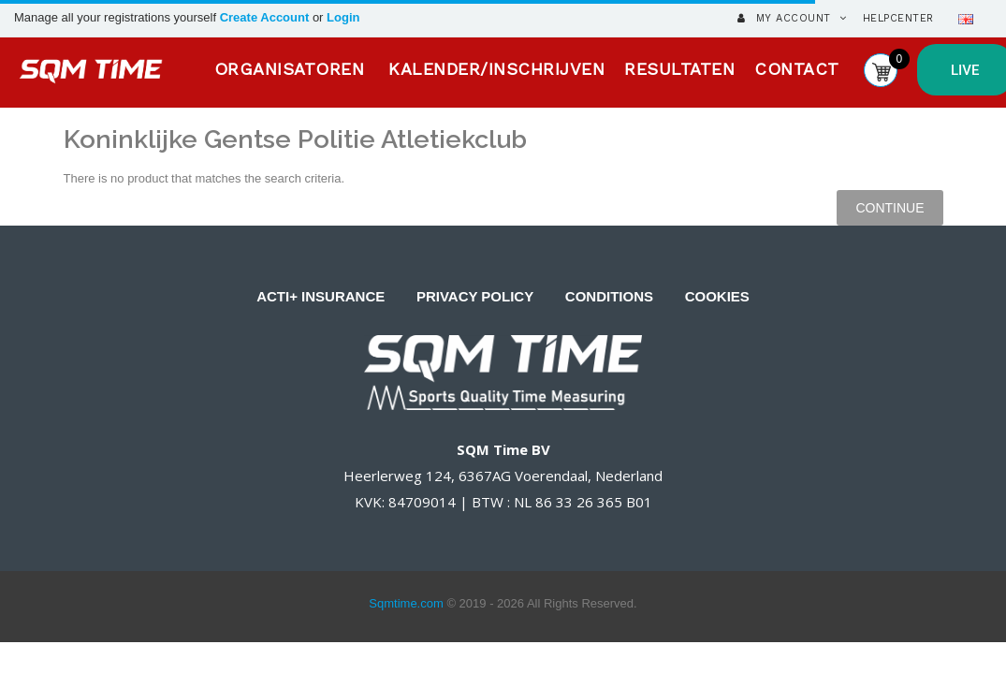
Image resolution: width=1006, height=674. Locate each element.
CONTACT (796, 69)
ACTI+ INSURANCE (320, 296)
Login (343, 17)
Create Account (266, 17)
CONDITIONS (609, 296)
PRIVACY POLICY (474, 296)
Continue (889, 207)
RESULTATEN (679, 69)
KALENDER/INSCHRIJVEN (496, 69)
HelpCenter (898, 18)
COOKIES (717, 296)
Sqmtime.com (406, 603)
